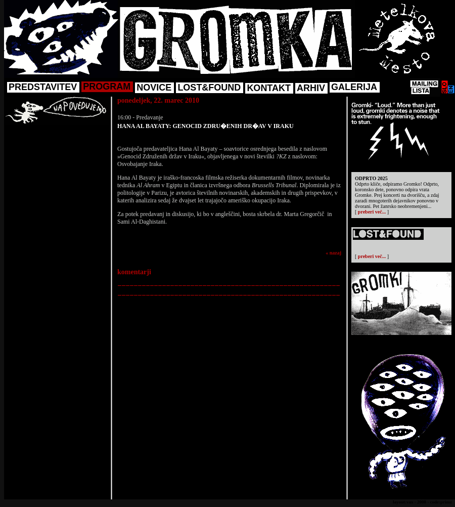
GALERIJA (354, 87)
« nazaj (333, 253)
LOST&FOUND (209, 87)
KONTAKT (269, 88)
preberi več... (372, 212)
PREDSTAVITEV (43, 87)
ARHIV (311, 88)
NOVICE (153, 87)
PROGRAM (106, 86)
